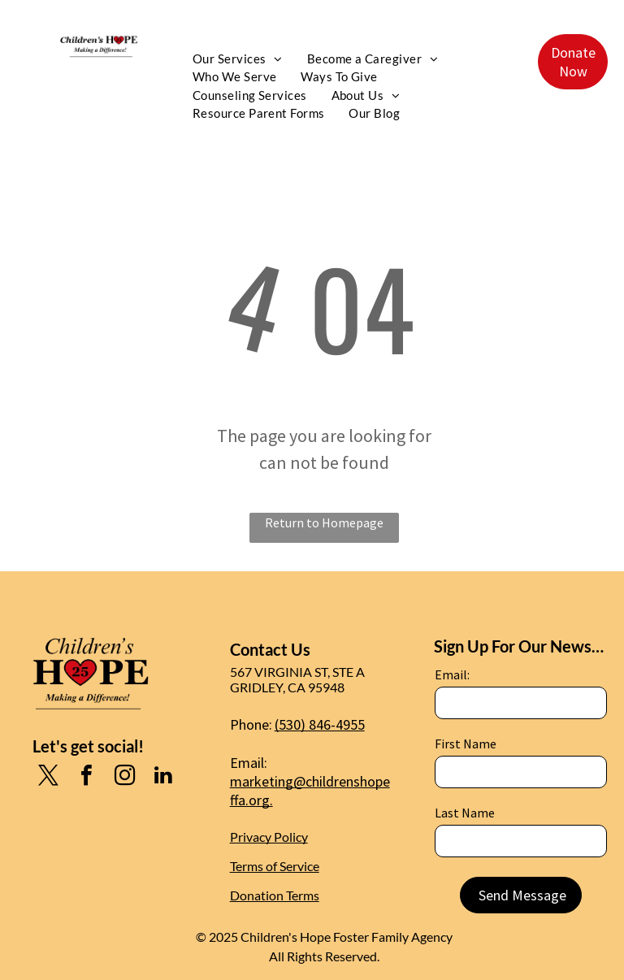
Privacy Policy (269, 836)
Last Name (465, 812)
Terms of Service (274, 866)
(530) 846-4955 (320, 724)
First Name (465, 743)
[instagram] (125, 777)
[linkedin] (163, 777)
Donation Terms (274, 895)
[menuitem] (237, 59)
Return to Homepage (324, 522)
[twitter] (48, 777)
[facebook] (87, 777)
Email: (452, 674)
